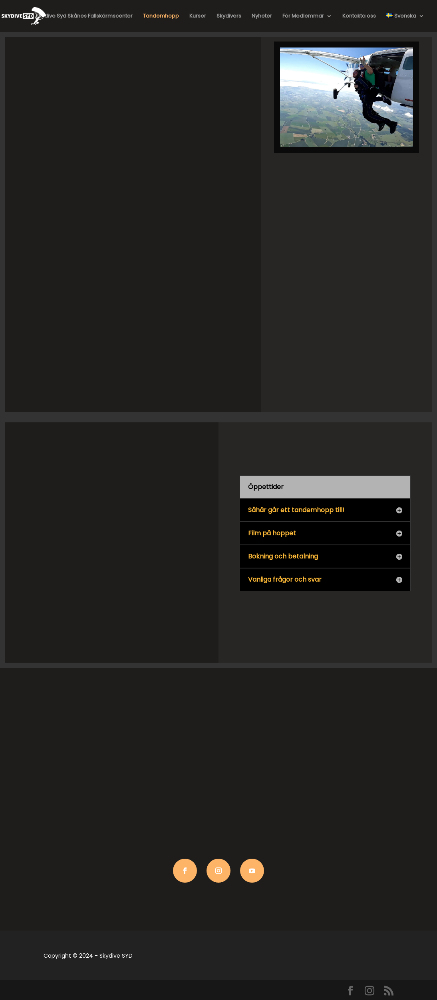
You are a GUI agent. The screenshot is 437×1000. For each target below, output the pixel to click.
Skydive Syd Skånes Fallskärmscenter (84, 16)
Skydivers (229, 16)
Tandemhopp (161, 16)
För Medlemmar (303, 16)
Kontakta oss (359, 16)
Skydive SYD (116, 956)
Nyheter (262, 16)
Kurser (197, 16)
